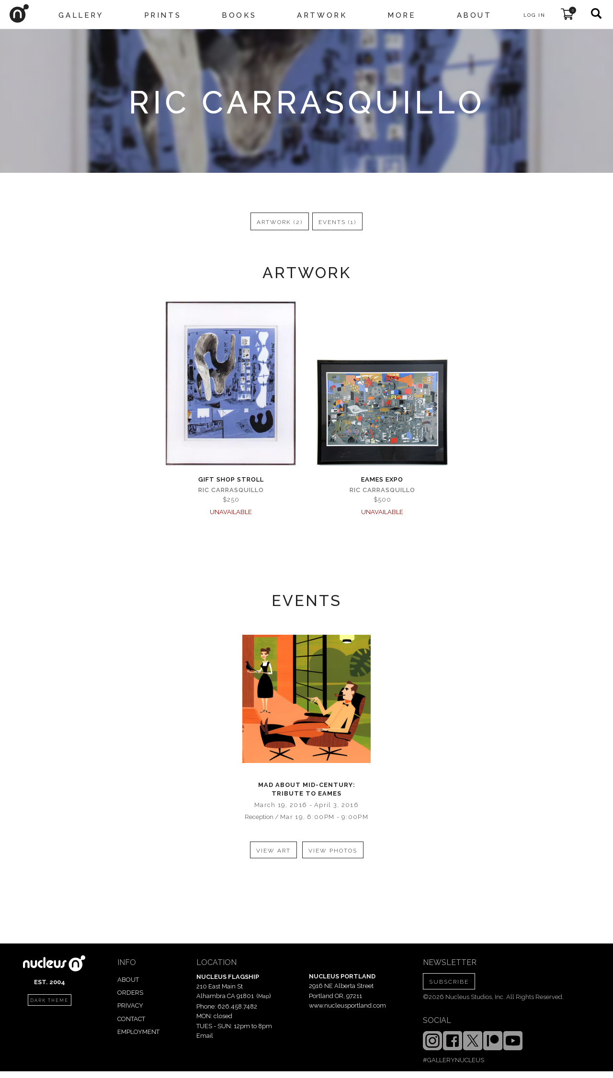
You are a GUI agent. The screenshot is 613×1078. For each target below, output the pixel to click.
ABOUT (128, 979)
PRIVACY (130, 1005)
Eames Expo (382, 479)
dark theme (49, 1000)
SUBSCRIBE (449, 981)
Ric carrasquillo (231, 490)
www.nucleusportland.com (347, 1005)
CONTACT (131, 1018)
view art (273, 850)
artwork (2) (280, 222)
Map (263, 996)
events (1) (337, 222)
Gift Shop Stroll (231, 479)
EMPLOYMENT (138, 1031)
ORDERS (130, 992)
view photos (332, 850)
